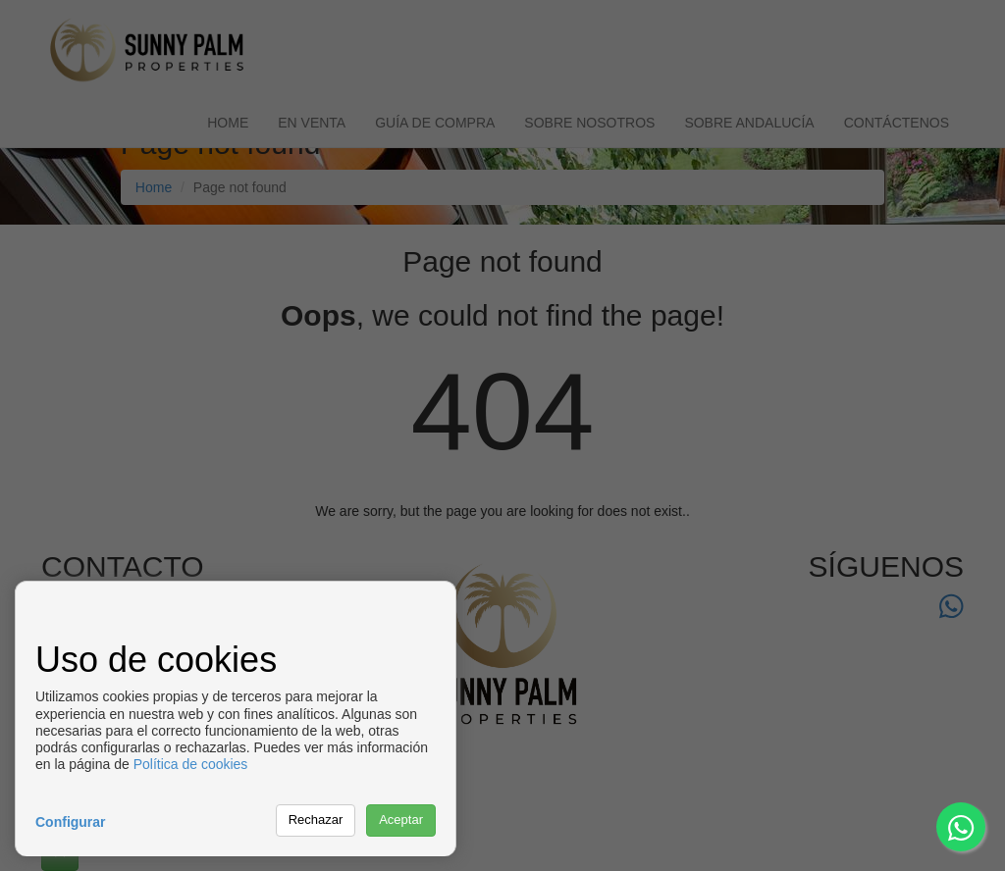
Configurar (70, 822)
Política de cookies (190, 764)
